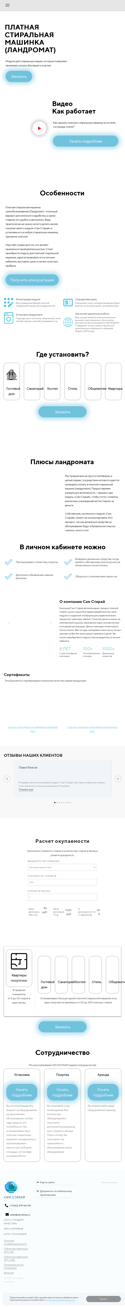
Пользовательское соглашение (11, 1266)
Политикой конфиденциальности (60, 1300)
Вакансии (6, 1272)
